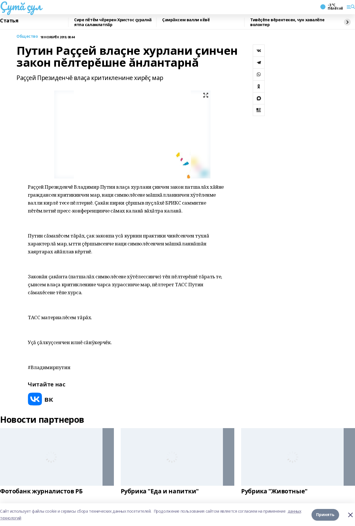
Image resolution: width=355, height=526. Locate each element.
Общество (27, 36)
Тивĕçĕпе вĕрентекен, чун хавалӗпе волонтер (287, 22)
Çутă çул (20, 5)
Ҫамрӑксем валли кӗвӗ (186, 20)
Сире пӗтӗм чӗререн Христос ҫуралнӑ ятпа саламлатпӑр (113, 22)
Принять (325, 514)
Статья (9, 21)
